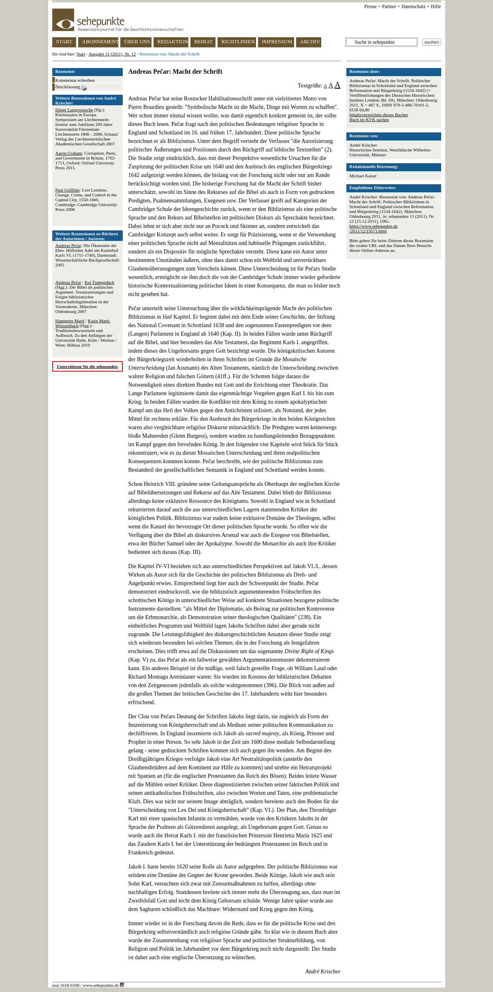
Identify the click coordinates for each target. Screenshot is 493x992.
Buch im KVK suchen (369, 119)
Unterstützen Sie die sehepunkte (87, 366)
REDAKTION (173, 41)
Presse (370, 6)
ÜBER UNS (137, 41)
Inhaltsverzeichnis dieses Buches (379, 114)
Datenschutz (413, 6)
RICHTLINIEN (238, 41)
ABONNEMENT (100, 41)
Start (81, 53)
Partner (389, 6)
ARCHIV (310, 41)
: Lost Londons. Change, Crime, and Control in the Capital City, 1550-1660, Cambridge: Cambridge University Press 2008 (86, 199)
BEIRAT (203, 41)
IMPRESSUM (277, 41)
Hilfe (436, 6)
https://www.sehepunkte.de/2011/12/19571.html (374, 228)
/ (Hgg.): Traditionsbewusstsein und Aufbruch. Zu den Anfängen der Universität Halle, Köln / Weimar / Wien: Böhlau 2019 (86, 332)
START (64, 41)
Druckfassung (71, 87)
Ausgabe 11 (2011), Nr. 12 (112, 53)
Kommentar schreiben (75, 80)
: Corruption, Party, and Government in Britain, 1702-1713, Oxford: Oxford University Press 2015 (86, 160)
